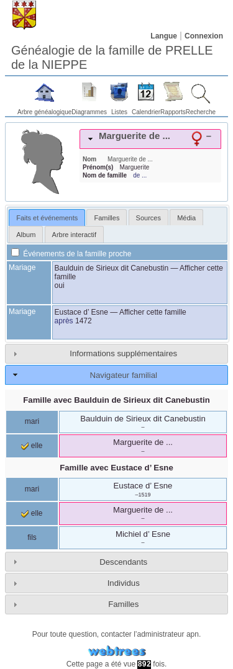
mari (32, 421)
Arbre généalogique (44, 112)
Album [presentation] (25, 234)
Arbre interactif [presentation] (74, 234)
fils (32, 537)
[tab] (150, 139)
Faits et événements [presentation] (47, 218)
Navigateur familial (123, 375)
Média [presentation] (186, 218)
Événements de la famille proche (71, 253)
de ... (140, 175)
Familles (123, 604)
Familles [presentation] (106, 218)
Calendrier (146, 112)
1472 (83, 321)
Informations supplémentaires (123, 353)
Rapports (173, 112)
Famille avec (116, 400)
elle (31, 445)
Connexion (204, 36)
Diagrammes (89, 112)
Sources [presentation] (148, 218)
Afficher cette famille (152, 312)
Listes (119, 112)
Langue (163, 36)
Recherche (201, 112)
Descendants (123, 562)
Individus (123, 583)
